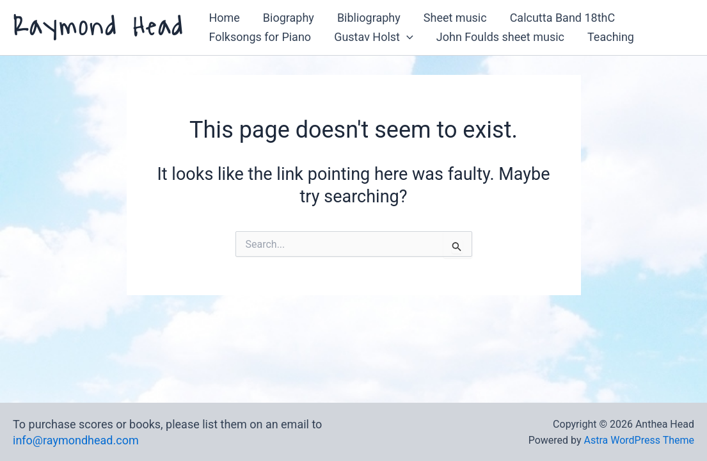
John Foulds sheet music (500, 37)
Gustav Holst (373, 37)
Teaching (610, 37)
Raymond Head (98, 27)
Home (224, 17)
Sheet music (455, 17)
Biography (288, 17)
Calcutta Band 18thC (563, 17)
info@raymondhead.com (76, 440)
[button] (406, 37)
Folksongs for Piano (260, 37)
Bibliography (369, 17)
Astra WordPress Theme (639, 440)
